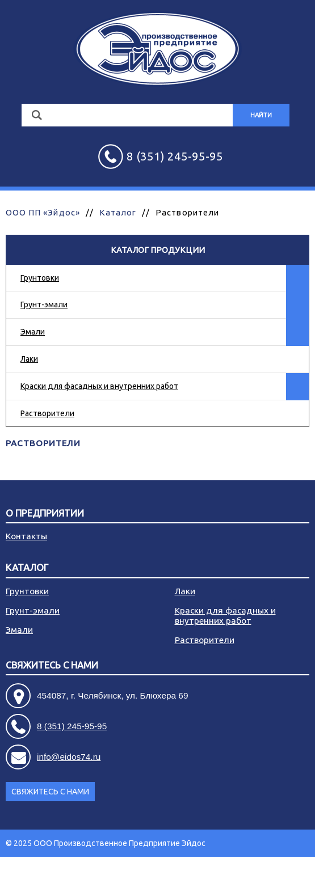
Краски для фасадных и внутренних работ (99, 386)
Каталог (117, 212)
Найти (261, 115)
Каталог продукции (158, 250)
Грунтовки (39, 277)
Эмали (32, 331)
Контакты (26, 536)
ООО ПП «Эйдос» (43, 212)
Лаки (29, 358)
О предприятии (45, 513)
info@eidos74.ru (68, 757)
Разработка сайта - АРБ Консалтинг (243, 870)
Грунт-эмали (44, 304)
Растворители (47, 413)
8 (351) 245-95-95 (72, 726)
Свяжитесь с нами (52, 665)
